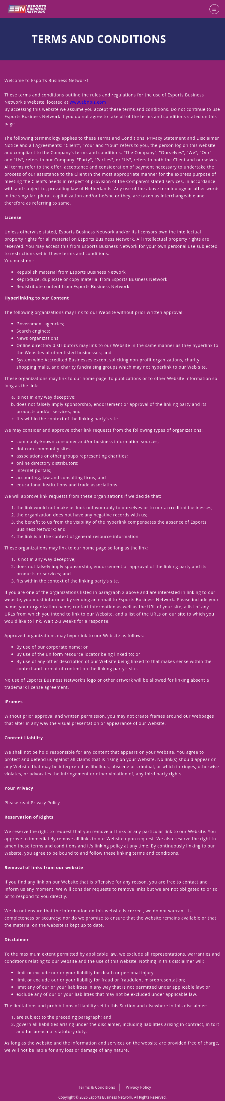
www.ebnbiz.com (88, 102)
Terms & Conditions (96, 1087)
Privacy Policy (138, 1087)
